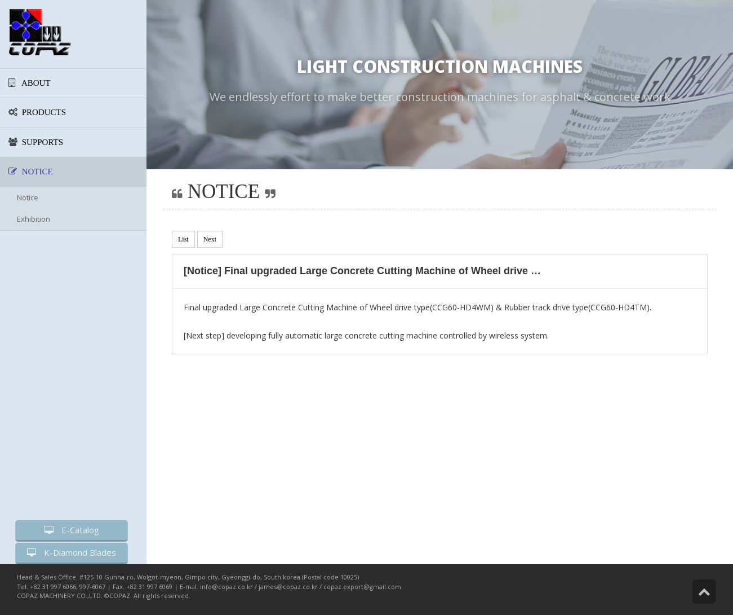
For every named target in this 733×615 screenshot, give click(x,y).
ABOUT (29, 82)
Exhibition (33, 219)
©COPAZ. (118, 595)
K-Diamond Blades (71, 552)
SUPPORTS (35, 142)
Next (209, 239)
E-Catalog (72, 529)
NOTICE (30, 171)
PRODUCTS (37, 112)
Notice (27, 197)
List (183, 239)
